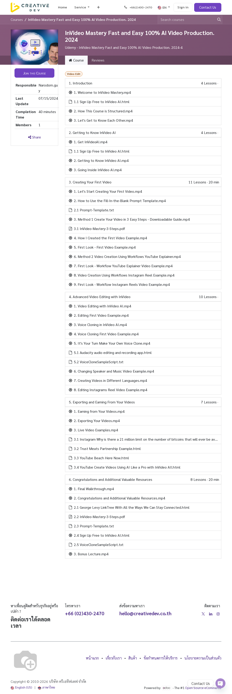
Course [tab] (76, 60)
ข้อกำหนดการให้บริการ (161, 658)
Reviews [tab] (98, 60)
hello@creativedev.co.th (145, 613)
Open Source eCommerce (203, 688)
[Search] (217, 19)
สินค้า (132, 658)
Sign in (182, 7)
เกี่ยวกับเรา (114, 658)
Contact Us (207, 7)
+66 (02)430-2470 (84, 613)
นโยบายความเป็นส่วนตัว (202, 658)
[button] (34, 72)
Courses (17, 19)
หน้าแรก (92, 658)
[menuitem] (62, 7)
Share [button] (34, 137)
